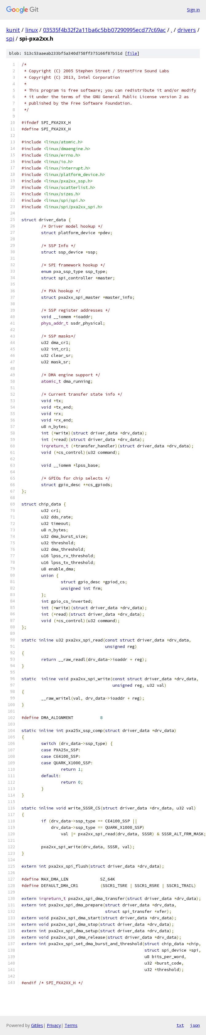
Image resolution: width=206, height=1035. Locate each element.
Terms (71, 1025)
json (195, 1025)
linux (31, 30)
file (132, 53)
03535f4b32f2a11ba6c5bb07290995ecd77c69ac (104, 30)
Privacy (54, 1025)
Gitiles (37, 1025)
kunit (13, 30)
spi (10, 38)
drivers (186, 30)
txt (180, 1025)
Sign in (193, 10)
